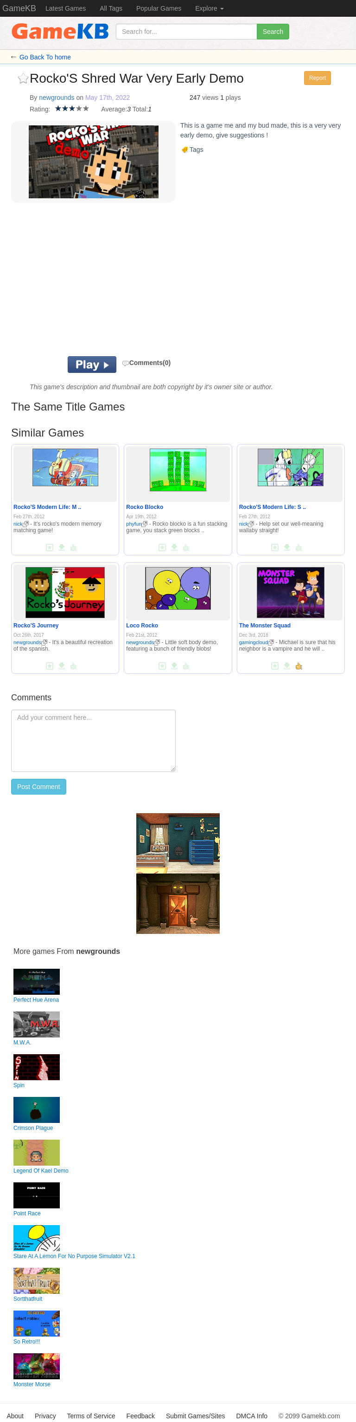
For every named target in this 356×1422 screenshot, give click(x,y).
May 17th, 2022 (107, 97)
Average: (114, 109)
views (210, 97)
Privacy (45, 1416)
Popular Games (158, 8)
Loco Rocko (142, 625)
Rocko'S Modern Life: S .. (272, 507)
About (15, 1416)
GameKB (19, 8)
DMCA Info (251, 1416)
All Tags (111, 8)
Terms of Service (91, 1416)
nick (21, 524)
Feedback (141, 1416)
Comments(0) (146, 362)
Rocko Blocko (144, 507)
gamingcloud (256, 642)
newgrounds (56, 97)
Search (273, 31)
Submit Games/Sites (195, 1416)
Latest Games (65, 8)
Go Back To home (45, 57)
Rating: (40, 109)
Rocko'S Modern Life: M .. (47, 507)
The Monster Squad (265, 625)
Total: (140, 109)
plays (233, 97)
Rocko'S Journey (36, 625)
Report (317, 78)
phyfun (136, 524)
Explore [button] (209, 8)
